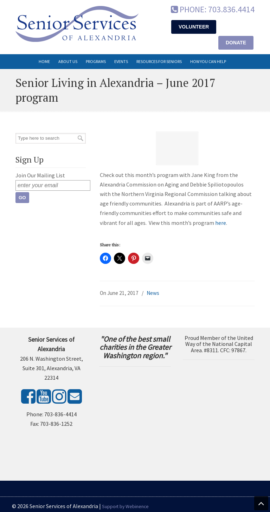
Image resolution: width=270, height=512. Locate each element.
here (220, 222)
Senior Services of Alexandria (77, 24)
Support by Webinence (125, 507)
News (153, 293)
